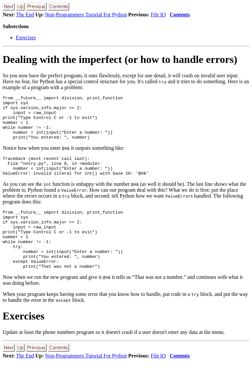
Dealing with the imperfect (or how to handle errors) (120, 59)
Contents (180, 14)
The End (25, 14)
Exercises (26, 37)
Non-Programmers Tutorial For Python (86, 14)
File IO (158, 14)
